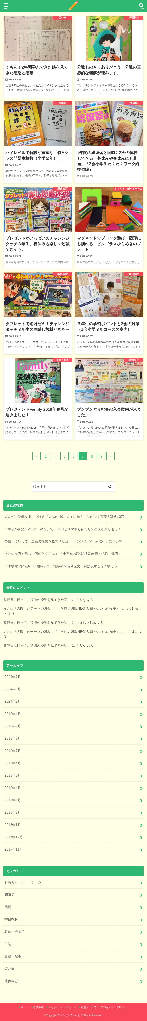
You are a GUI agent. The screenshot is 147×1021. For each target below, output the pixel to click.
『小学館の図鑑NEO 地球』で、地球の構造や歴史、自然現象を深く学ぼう (60, 566)
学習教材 (11, 919)
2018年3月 (12, 800)
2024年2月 (12, 701)
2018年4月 (12, 788)
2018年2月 (12, 812)
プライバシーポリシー (113, 1007)
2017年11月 (13, 849)
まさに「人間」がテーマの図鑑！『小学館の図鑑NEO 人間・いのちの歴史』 (61, 608)
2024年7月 (12, 677)
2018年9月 (12, 726)
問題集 (9, 894)
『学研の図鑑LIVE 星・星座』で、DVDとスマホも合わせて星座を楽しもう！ (62, 529)
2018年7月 (12, 751)
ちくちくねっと (71, 1015)
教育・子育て (14, 931)
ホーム (25, 1007)
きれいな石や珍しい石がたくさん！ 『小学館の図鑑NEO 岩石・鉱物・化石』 (63, 553)
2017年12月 (13, 837)
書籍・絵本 (12, 956)
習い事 (9, 968)
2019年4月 (12, 714)
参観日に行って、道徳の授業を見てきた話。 (37, 600)
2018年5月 (12, 775)
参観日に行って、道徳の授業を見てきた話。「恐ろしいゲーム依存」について (63, 541)
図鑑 (7, 907)
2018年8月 (12, 738)
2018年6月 (12, 763)
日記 (7, 944)
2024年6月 (12, 689)
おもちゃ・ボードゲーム (22, 882)
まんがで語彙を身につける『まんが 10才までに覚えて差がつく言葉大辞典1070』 (66, 516)
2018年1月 (12, 825)
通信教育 (11, 981)
